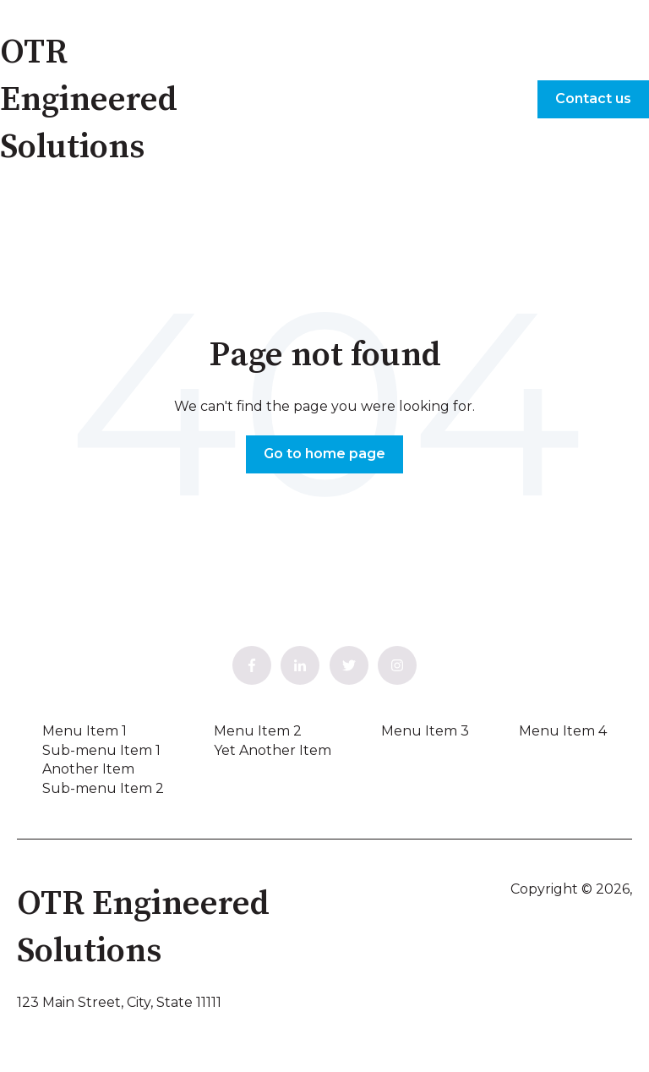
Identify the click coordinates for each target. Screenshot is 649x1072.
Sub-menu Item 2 (103, 788)
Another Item (88, 769)
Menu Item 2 (258, 731)
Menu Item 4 (563, 731)
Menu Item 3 (425, 731)
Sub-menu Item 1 (101, 750)
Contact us (593, 98)
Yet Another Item (272, 750)
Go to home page (324, 454)
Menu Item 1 (84, 731)
